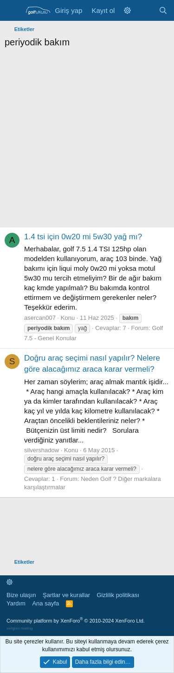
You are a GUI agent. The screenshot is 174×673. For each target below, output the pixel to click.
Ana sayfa (45, 603)
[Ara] (163, 10)
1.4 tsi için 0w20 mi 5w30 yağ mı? (83, 236)
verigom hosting (19, 628)
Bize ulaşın (21, 595)
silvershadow (41, 450)
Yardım (16, 603)
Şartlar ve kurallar (66, 595)
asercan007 (40, 317)
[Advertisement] (87, 140)
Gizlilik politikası (118, 595)
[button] (127, 10)
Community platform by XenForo (75, 620)
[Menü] (13, 10)
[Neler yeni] (144, 10)
